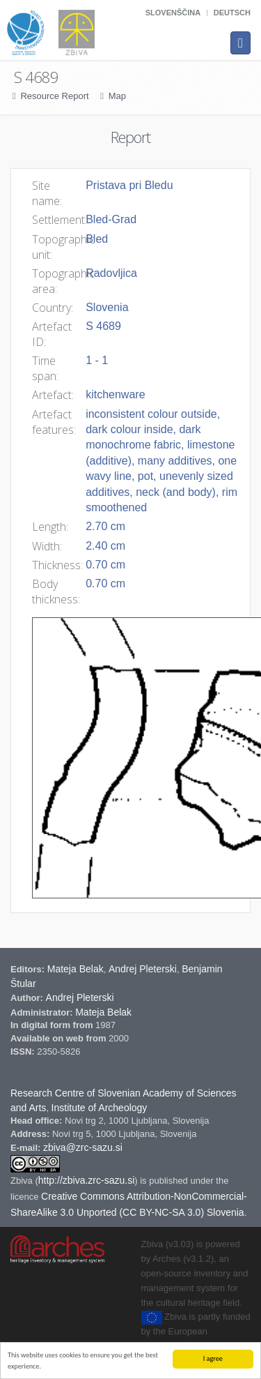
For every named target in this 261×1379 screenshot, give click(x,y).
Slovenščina (172, 12)
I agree (213, 1358)
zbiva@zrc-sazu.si (82, 1147)
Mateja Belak (75, 968)
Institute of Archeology (100, 1107)
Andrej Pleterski (143, 968)
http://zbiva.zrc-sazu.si (86, 1180)
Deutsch (232, 12)
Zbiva (22, 1180)
